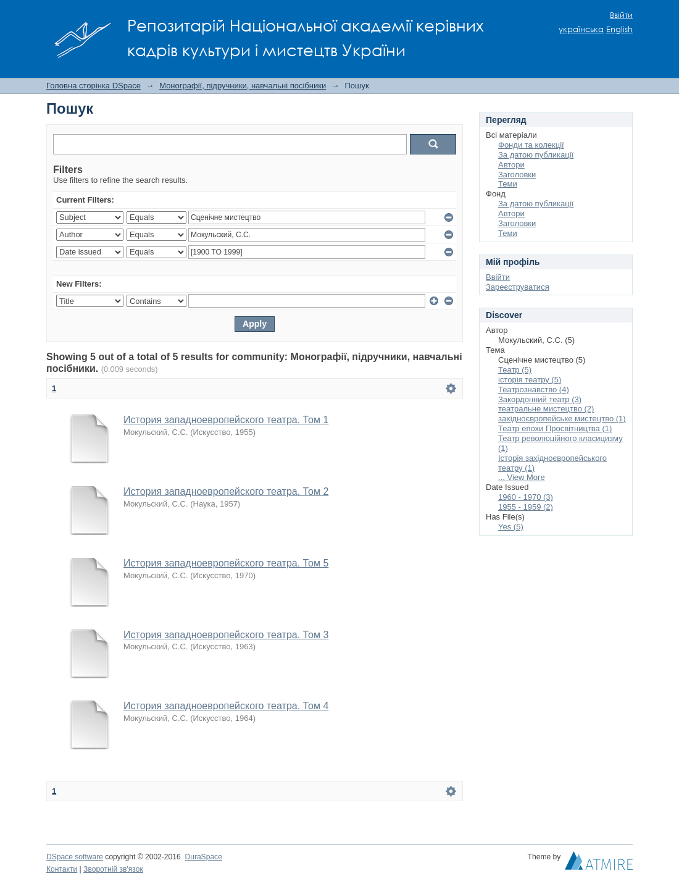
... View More (521, 477)
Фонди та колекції (531, 145)
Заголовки (517, 174)
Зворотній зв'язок (113, 869)
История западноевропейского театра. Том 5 (225, 563)
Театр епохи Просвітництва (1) (555, 428)
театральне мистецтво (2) (546, 408)
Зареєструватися (517, 287)
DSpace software (74, 857)
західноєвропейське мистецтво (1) (562, 418)
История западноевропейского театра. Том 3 (225, 635)
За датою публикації (535, 154)
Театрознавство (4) (533, 389)
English (619, 29)
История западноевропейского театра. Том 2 (225, 491)
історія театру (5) (529, 379)
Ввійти (621, 15)
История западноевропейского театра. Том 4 (225, 706)
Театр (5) (514, 369)
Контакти (61, 869)
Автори (511, 164)
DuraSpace (203, 857)
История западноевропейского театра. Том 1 (225, 420)
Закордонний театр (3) (539, 399)
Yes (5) (510, 526)
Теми (507, 183)
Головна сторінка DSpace (93, 85)
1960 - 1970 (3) (525, 497)
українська (581, 29)
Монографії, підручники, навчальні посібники (242, 85)
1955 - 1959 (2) (525, 507)
